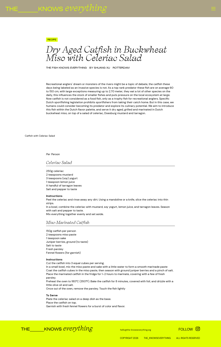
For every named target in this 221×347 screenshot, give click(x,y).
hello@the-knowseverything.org (135, 329)
